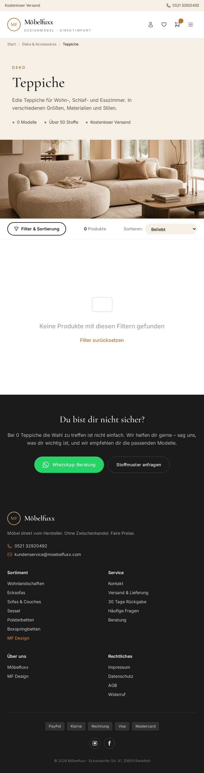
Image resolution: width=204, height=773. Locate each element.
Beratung (117, 619)
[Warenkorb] (177, 24)
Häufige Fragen (123, 610)
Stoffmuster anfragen (138, 464)
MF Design (18, 638)
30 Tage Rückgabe (127, 601)
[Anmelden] (151, 24)
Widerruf (116, 694)
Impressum (119, 667)
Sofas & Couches (24, 601)
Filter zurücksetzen (102, 340)
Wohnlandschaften (25, 583)
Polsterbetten (20, 619)
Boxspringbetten (23, 628)
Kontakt (115, 583)
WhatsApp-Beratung (69, 465)
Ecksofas (16, 592)
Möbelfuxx (17, 667)
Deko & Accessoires (39, 44)
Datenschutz (120, 676)
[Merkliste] (164, 24)
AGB (112, 685)
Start (11, 44)
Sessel (13, 610)
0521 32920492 (182, 5)
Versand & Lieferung (128, 592)
